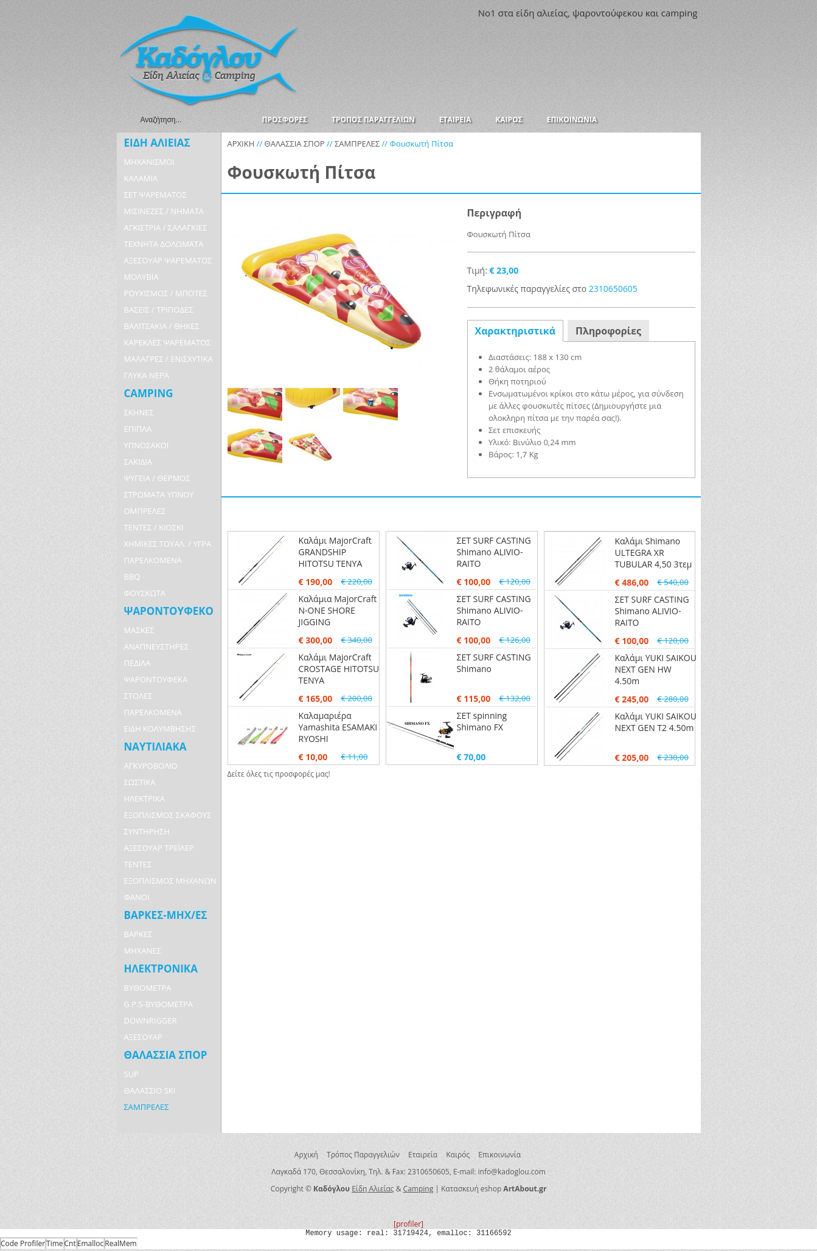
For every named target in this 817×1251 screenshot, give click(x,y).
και (652, 13)
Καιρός (458, 1154)
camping (679, 13)
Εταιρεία (422, 1154)
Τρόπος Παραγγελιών (363, 1154)
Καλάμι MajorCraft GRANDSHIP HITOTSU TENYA (335, 552)
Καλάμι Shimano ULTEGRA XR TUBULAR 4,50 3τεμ (653, 552)
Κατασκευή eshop (471, 1188)
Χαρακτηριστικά (515, 331)
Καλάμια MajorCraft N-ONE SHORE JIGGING (338, 610)
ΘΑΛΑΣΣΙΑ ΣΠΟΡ (295, 143)
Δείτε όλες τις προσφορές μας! (279, 774)
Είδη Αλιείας (373, 1188)
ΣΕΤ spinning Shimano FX (482, 721)
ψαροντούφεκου (607, 13)
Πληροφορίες (608, 331)
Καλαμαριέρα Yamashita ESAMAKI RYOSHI (338, 727)
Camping (418, 1188)
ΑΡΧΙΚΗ (241, 143)
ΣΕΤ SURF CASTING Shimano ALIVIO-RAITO (494, 552)
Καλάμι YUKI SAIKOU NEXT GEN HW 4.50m (656, 669)
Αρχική (306, 1154)
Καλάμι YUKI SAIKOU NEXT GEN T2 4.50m (656, 721)
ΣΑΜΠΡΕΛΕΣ (357, 143)
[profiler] (408, 1224)
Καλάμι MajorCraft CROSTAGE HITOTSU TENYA (339, 668)
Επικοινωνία (499, 1154)
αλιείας (552, 13)
